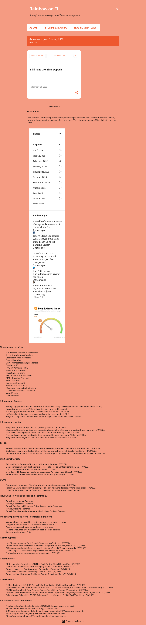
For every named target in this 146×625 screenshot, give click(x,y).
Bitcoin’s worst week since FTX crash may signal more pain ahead (36, 616)
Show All (38, 297)
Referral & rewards (55, 28)
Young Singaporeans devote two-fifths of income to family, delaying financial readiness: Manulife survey (54, 406)
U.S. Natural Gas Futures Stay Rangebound (26, 469)
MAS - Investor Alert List (17, 378)
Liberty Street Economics (46, 236)
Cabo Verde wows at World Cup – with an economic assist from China (38, 490)
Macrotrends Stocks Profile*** (20, 375)
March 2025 (39, 198)
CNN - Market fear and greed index (22, 362)
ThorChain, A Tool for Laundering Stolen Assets (28, 571)
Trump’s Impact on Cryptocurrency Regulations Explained (33, 569)
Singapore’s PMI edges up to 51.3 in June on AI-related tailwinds (36, 437)
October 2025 (40, 177)
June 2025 (38, 193)
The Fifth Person (41, 271)
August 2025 (39, 188)
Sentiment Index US (15, 383)
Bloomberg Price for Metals (18, 357)
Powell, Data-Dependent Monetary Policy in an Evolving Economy (36, 511)
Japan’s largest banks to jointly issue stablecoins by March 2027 (35, 613)
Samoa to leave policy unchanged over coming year (29, 527)
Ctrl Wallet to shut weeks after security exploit (28, 553)
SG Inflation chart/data (16, 385)
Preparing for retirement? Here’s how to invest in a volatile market (36, 409)
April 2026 (38, 150)
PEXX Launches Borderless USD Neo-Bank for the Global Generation (38, 564)
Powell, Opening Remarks (18, 508)
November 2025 (41, 172)
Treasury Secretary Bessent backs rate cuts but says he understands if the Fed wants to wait (49, 453)
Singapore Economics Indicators (21, 388)
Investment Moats (42, 285)
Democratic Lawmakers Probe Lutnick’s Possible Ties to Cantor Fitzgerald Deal (42, 466)
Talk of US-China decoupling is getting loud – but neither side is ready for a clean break (46, 487)
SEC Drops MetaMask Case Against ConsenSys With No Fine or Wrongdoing (41, 590)
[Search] (117, 9)
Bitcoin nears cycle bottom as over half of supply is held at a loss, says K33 (40, 545)
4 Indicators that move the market (22, 352)
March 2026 (39, 155)
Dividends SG (12, 365)
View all (33, 43)
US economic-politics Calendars (20, 390)
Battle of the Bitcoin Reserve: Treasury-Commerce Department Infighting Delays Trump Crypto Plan (53, 592)
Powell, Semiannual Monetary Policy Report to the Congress (34, 506)
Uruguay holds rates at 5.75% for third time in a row (30, 524)
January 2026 (40, 166)
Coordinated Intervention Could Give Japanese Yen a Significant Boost (39, 472)
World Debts (12, 393)
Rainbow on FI (44, 8)
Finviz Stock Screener (16, 370)
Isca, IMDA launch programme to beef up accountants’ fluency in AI (37, 432)
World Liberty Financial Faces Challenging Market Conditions (34, 566)
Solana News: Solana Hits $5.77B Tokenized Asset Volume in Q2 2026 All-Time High (45, 595)
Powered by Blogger (73, 621)
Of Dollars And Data (43, 253)
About (33, 28)
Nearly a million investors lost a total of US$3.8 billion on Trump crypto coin (40, 606)
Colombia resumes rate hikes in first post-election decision (33, 529)
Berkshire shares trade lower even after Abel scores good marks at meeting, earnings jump (48, 448)
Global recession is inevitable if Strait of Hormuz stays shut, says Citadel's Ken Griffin (45, 451)
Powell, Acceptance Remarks (19, 501)
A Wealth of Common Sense (47, 221)
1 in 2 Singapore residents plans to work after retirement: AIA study (37, 411)
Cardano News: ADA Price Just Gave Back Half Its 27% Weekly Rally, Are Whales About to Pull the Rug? (54, 587)
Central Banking (13, 360)
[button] (76, 93)
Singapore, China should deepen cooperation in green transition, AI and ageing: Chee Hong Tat (50, 430)
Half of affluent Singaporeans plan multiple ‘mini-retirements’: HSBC (37, 414)
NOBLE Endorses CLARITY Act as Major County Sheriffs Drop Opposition (40, 585)
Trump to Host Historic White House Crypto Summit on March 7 (35, 574)
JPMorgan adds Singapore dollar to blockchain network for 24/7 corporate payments (45, 611)
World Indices (12, 395)
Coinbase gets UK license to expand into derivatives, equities (34, 550)
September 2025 (41, 182)
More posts (54, 106)
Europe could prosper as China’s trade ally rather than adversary (35, 485)
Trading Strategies (85, 28)
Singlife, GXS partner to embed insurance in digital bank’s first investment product (44, 416)
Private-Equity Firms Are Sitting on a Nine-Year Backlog (31, 464)
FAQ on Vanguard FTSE (17, 367)
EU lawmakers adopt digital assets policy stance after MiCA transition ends (41, 548)
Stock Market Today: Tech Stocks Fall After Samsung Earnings (35, 474)
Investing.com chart (15, 373)
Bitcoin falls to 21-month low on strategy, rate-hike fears (32, 608)
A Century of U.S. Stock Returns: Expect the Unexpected (45, 259)
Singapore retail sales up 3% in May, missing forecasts (31, 427)
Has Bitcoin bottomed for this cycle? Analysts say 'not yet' (33, 543)
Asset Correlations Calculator (20, 355)
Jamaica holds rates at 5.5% (18, 532)
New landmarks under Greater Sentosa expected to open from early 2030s (40, 435)
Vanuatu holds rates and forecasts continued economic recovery (36, 522)
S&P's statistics (13, 380)
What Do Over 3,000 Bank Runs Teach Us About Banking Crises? (46, 242)
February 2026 (40, 161)
